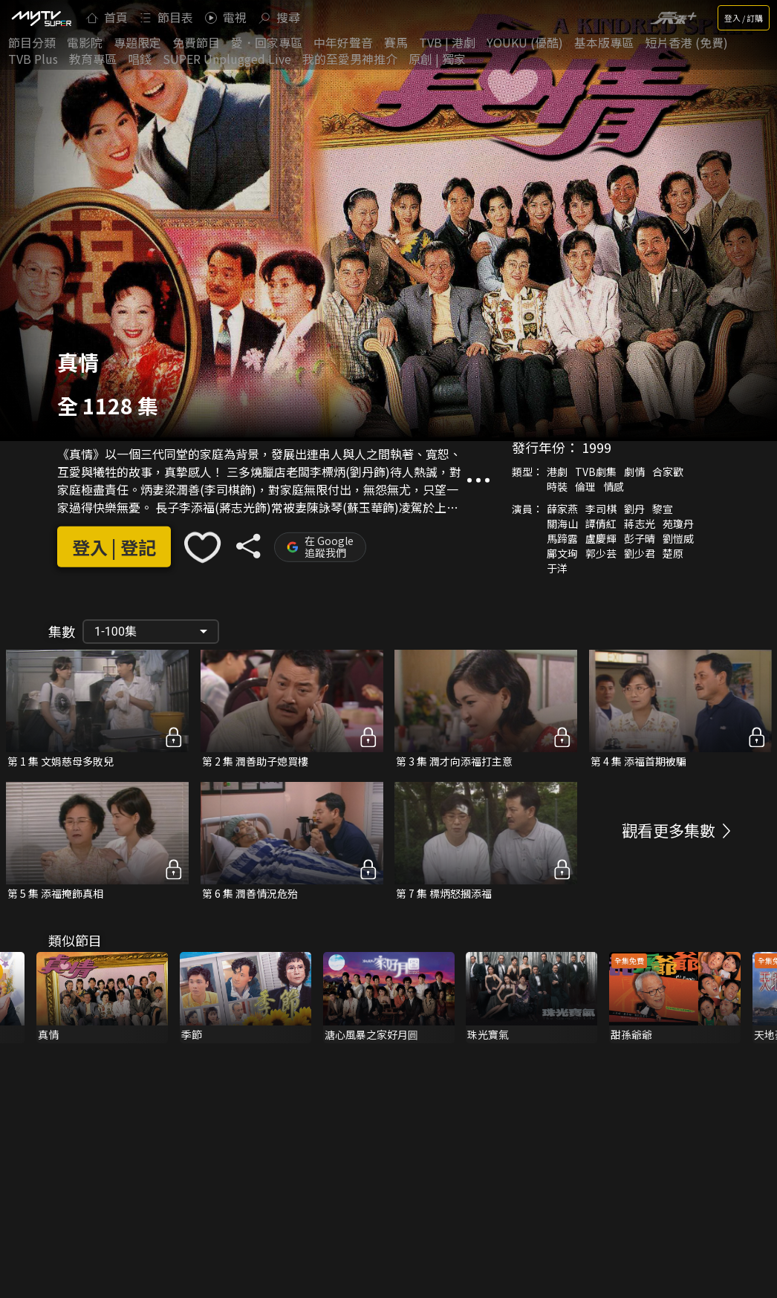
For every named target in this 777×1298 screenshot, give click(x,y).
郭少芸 (601, 553)
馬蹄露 (562, 538)
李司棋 (601, 508)
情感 (613, 486)
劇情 (634, 471)
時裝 (557, 486)
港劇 (557, 471)
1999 (596, 447)
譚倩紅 (601, 523)
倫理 (585, 486)
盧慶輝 (601, 538)
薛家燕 (562, 508)
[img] (40, 18)
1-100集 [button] (115, 631)
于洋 (557, 568)
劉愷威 (678, 538)
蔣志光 (639, 523)
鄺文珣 (562, 553)
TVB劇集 (596, 471)
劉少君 (639, 553)
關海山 (562, 523)
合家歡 (667, 471)
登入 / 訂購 (743, 18)
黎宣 (662, 508)
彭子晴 (639, 538)
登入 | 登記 (114, 547)
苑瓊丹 (678, 523)
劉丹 (634, 508)
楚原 (673, 553)
